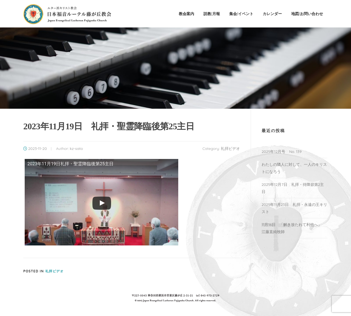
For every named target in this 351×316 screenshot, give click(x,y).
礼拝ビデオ (230, 148)
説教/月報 (211, 13)
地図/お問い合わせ (307, 13)
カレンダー (272, 13)
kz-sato (76, 148)
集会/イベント (241, 13)
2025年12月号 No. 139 (282, 151)
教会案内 (186, 13)
